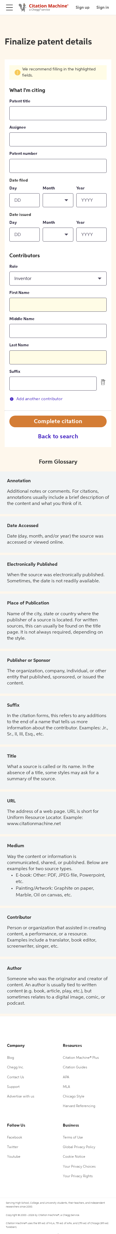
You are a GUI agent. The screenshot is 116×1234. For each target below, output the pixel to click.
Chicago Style (73, 1096)
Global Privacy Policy (79, 1147)
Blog (10, 1058)
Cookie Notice (74, 1157)
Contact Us (15, 1077)
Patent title (19, 101)
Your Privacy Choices (79, 1167)
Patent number (23, 154)
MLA (66, 1087)
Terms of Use (73, 1137)
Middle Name (21, 319)
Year (80, 188)
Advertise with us (20, 1096)
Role (13, 267)
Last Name (19, 345)
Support (13, 1087)
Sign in (102, 8)
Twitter (12, 1147)
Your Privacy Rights (78, 1176)
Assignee (17, 127)
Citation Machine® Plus (81, 1058)
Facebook (14, 1137)
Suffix (14, 372)
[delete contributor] (103, 382)
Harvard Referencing (79, 1106)
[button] (58, 200)
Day (13, 188)
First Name (19, 293)
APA (66, 1077)
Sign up (82, 8)
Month (49, 188)
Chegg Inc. (15, 1067)
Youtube (13, 1157)
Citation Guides (75, 1067)
